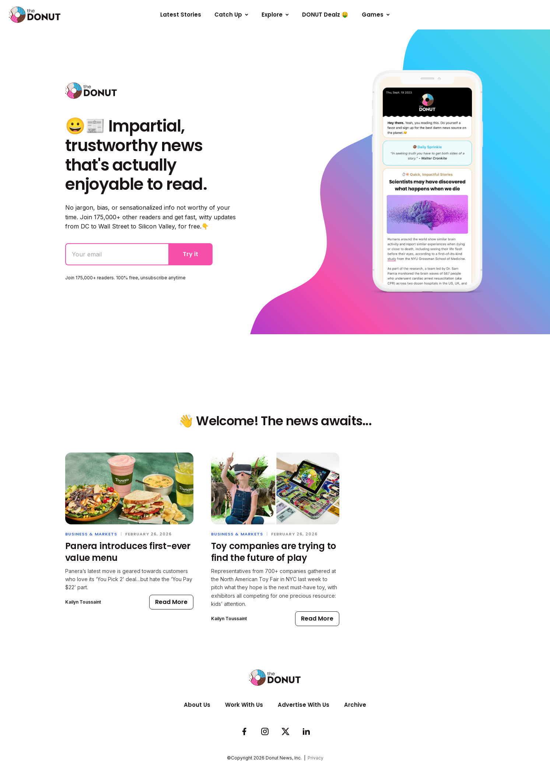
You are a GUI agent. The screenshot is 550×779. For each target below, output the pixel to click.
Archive (355, 705)
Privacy (315, 758)
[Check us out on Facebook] (244, 732)
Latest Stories (180, 14)
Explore (275, 14)
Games (376, 14)
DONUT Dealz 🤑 (325, 14)
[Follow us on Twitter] (285, 732)
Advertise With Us (303, 705)
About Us (197, 705)
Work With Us (244, 705)
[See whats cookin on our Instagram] (265, 732)
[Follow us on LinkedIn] (306, 732)
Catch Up (231, 14)
